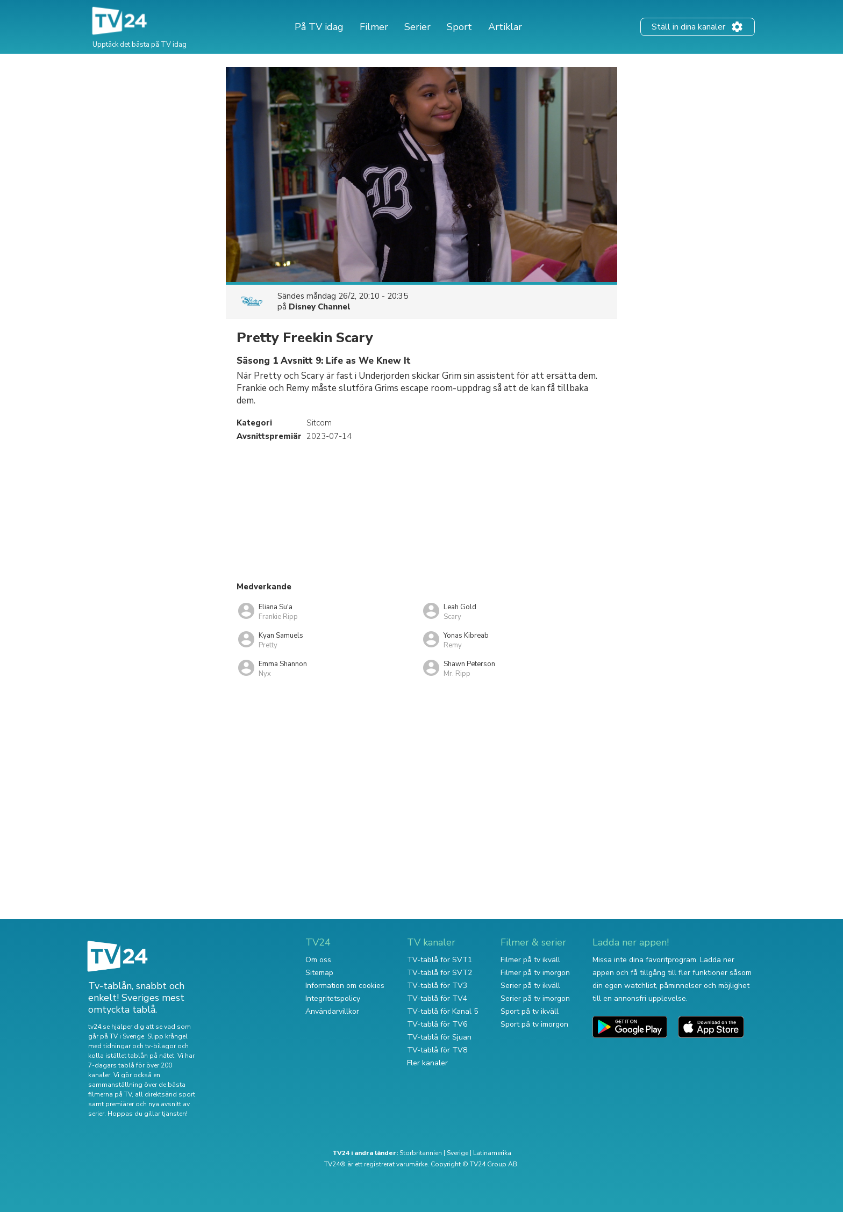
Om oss (318, 960)
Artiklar (505, 26)
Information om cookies (344, 985)
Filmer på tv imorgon (535, 973)
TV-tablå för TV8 (437, 1050)
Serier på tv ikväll (530, 985)
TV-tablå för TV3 (437, 985)
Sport (459, 26)
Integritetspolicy (332, 998)
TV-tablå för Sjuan (439, 1037)
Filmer (374, 26)
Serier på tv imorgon (535, 998)
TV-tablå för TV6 (437, 1024)
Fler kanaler (427, 1063)
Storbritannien (420, 1153)
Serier (417, 26)
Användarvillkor (332, 1011)
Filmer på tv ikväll (530, 960)
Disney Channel (320, 306)
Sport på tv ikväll (530, 1011)
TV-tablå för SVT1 (439, 960)
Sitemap (319, 973)
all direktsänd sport (165, 1094)
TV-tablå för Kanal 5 (442, 1011)
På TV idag (319, 26)
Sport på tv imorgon (534, 1024)
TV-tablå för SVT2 (439, 973)
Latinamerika (492, 1153)
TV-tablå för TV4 (437, 998)
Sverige (457, 1153)
